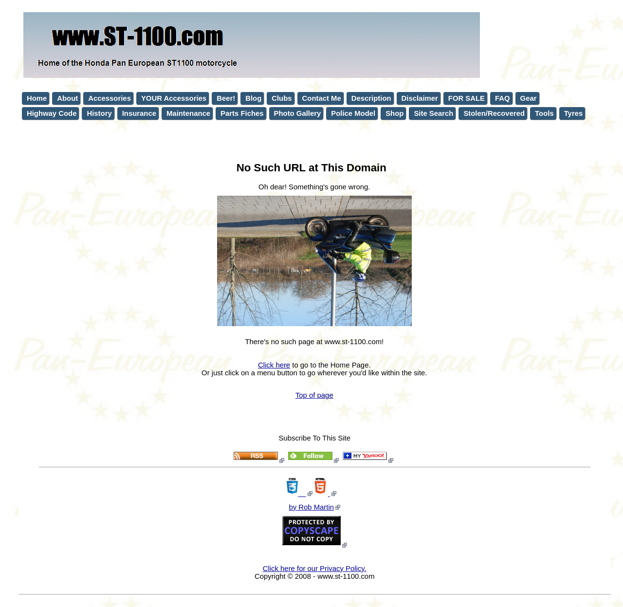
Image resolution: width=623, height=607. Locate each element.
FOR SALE (466, 98)
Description (371, 98)
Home (37, 98)
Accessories (109, 98)
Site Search (433, 113)
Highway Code (51, 113)
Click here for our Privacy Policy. (314, 568)
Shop (394, 113)
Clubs (282, 98)
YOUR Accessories (173, 98)
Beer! (226, 98)
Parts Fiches (241, 113)
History (99, 113)
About (67, 98)
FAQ (502, 98)
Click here (274, 365)
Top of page (314, 395)
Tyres (573, 113)
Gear (528, 98)
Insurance (139, 113)
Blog (253, 98)
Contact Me (321, 98)
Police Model (353, 113)
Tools (544, 113)
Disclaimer (420, 98)
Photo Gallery (297, 113)
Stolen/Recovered (494, 113)
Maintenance (188, 113)
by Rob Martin (311, 507)
